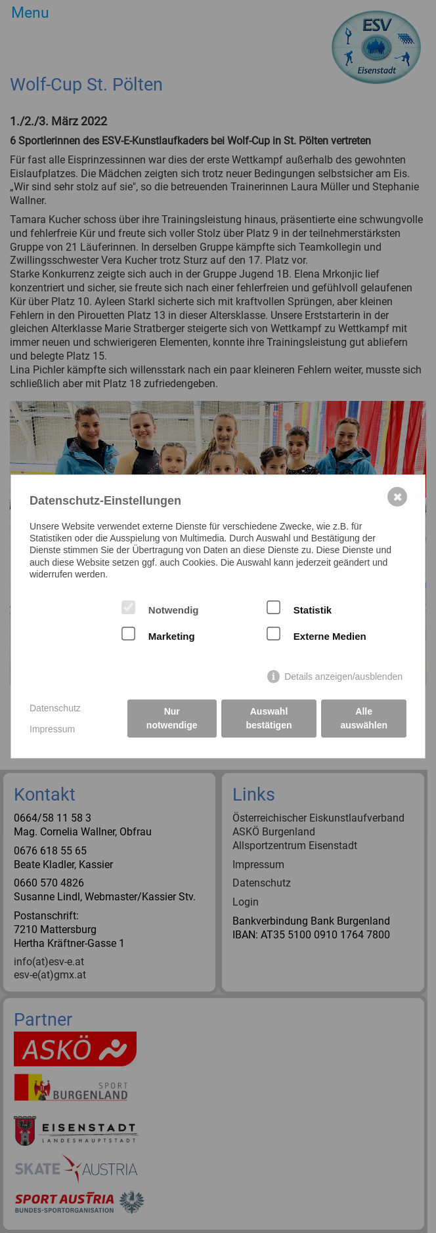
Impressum (52, 729)
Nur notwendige (172, 718)
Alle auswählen (363, 718)
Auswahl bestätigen (269, 718)
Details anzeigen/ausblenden (343, 676)
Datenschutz (55, 708)
